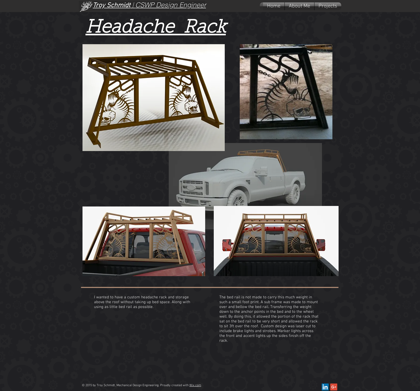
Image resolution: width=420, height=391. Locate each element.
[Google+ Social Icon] (333, 387)
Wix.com (195, 385)
